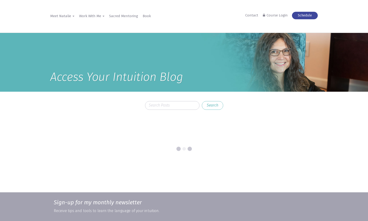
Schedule (305, 15)
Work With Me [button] (91, 16)
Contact (251, 15)
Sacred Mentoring (123, 16)
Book (147, 16)
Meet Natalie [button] (62, 16)
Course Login (277, 15)
